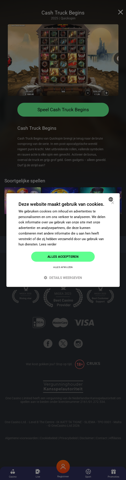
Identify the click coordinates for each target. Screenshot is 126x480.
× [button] (112, 202)
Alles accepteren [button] (63, 256)
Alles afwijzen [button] (63, 267)
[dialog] (63, 240)
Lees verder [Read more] (47, 244)
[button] (63, 277)
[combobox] (111, 199)
